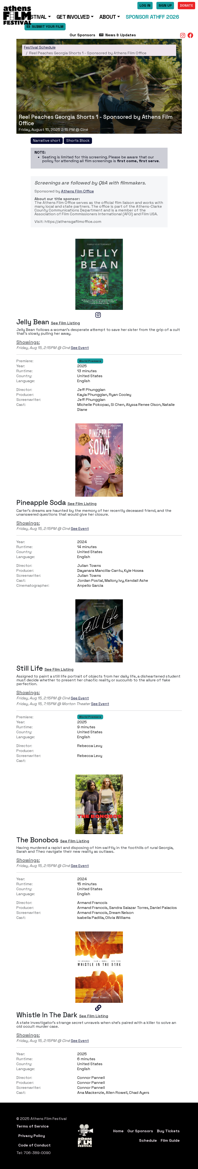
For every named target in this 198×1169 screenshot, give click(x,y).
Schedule (148, 1140)
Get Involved (73, 17)
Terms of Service (32, 1126)
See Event (80, 347)
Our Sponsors (82, 34)
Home (118, 1130)
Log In (145, 5)
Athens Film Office (77, 191)
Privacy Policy (31, 1135)
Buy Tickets (168, 1130)
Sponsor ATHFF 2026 (152, 17)
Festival (35, 17)
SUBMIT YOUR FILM (45, 26)
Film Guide (170, 1140)
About (107, 17)
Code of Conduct (34, 1145)
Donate (186, 5)
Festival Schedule (40, 47)
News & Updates (117, 34)
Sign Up (165, 5)
